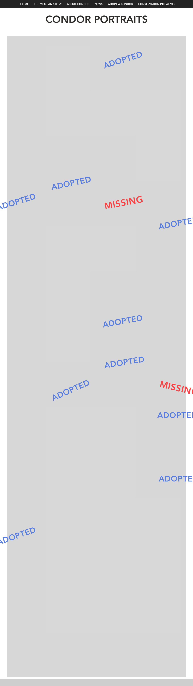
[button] (98, 4)
